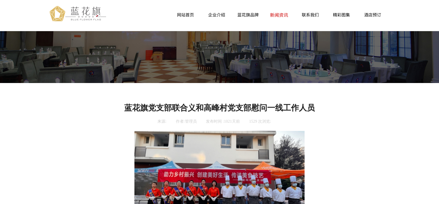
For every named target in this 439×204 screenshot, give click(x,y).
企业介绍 (216, 15)
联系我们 (310, 15)
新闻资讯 (279, 14)
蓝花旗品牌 (248, 15)
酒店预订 (372, 15)
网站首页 (185, 15)
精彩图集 (341, 15)
